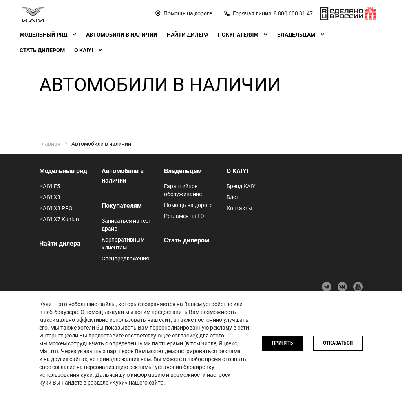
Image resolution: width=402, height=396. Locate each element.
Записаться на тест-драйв (127, 225)
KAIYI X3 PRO (56, 208)
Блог (233, 197)
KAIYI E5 (49, 186)
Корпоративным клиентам (123, 243)
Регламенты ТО (184, 216)
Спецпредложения (125, 258)
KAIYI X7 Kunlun (59, 219)
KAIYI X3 (49, 197)
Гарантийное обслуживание (183, 190)
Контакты (239, 208)
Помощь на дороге (188, 205)
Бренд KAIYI (242, 186)
